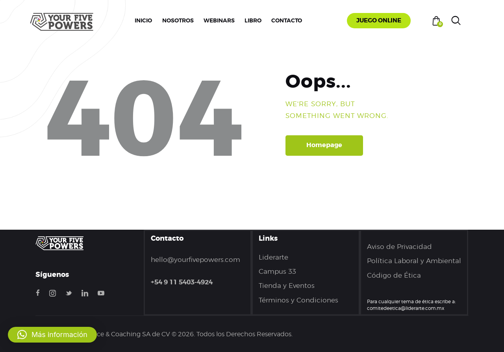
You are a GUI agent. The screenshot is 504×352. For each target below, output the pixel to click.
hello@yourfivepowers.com (195, 260)
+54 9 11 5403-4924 (182, 282)
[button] (52, 335)
